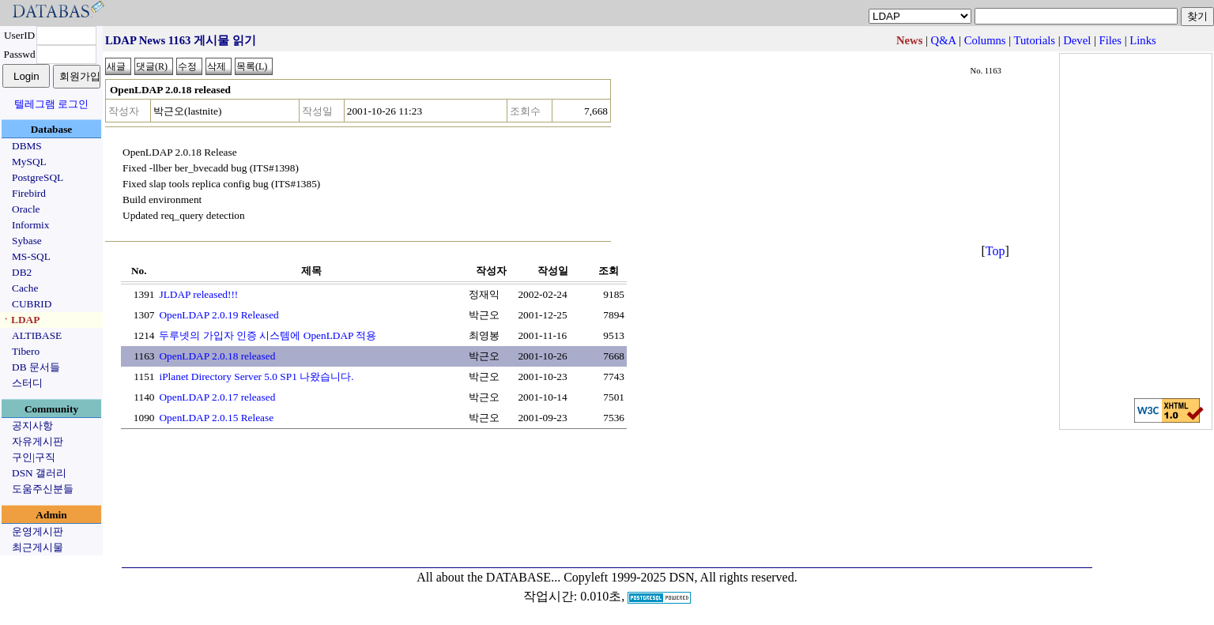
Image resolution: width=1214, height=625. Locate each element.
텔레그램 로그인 (51, 104)
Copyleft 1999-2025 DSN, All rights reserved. (680, 577)
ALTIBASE (37, 335)
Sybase (27, 241)
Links (1142, 40)
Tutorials (1034, 40)
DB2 (22, 272)
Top (995, 251)
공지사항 (32, 425)
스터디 (27, 383)
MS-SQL (31, 256)
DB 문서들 (36, 367)
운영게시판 (37, 531)
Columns (985, 40)
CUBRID (31, 304)
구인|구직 (33, 457)
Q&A (943, 40)
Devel (1077, 40)
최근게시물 (37, 547)
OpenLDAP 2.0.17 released (217, 397)
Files (1110, 40)
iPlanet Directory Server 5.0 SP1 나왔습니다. (256, 376)
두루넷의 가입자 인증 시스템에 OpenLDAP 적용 (267, 335)
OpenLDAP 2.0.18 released (217, 356)
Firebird (29, 193)
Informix (30, 225)
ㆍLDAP (20, 320)
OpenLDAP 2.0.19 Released (218, 315)
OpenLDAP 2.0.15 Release (216, 418)
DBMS (27, 146)
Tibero (26, 351)
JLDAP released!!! (198, 294)
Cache (25, 288)
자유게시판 (37, 441)
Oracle (26, 209)
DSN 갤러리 (39, 473)
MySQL (29, 162)
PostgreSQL (37, 177)
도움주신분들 (43, 489)
